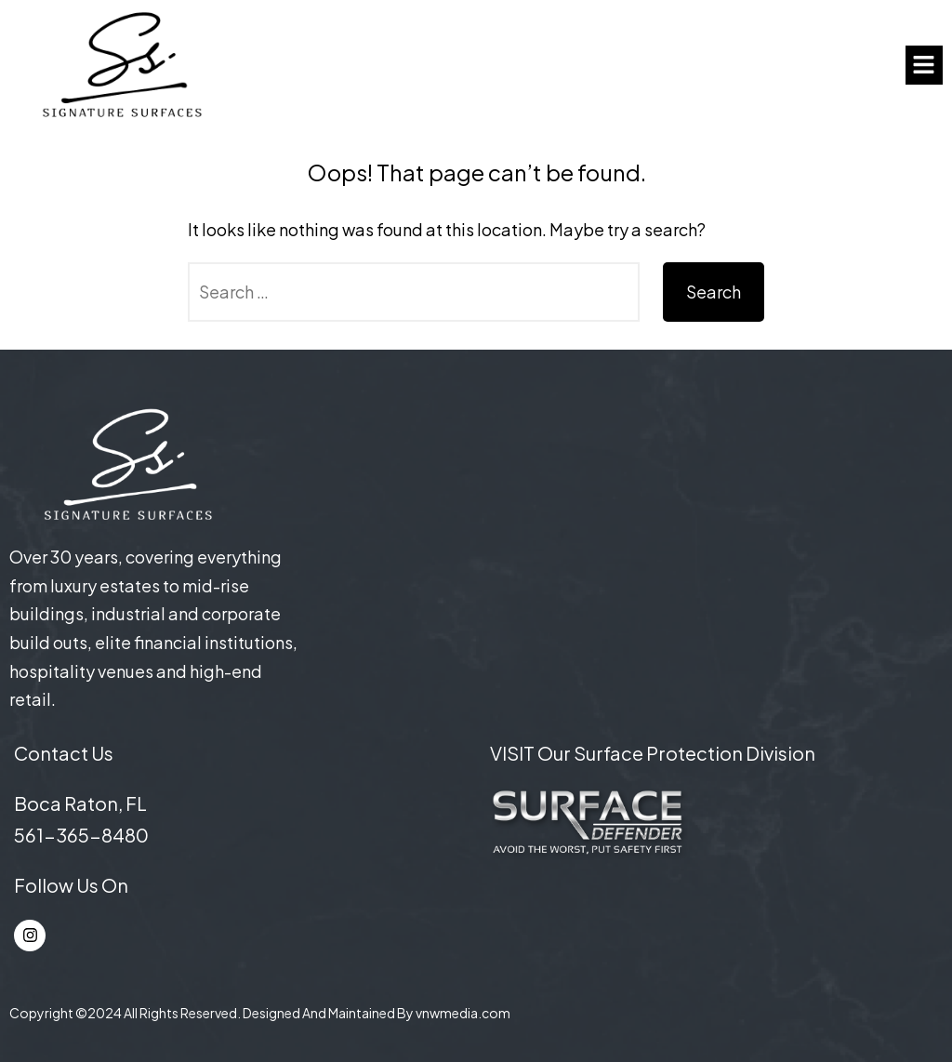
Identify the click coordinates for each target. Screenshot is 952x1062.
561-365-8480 (81, 834)
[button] (924, 65)
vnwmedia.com (463, 1012)
